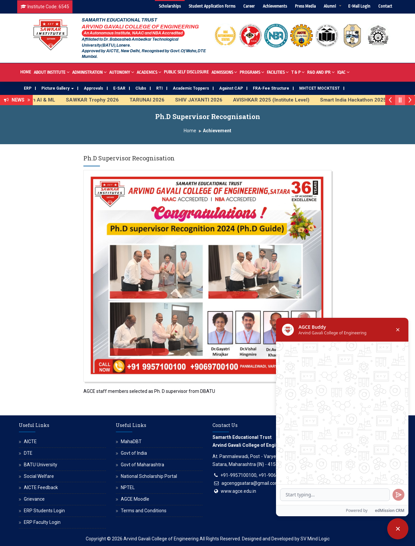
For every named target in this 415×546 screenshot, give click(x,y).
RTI (159, 88)
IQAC (343, 72)
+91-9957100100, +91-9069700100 (257, 475)
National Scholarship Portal (149, 476)
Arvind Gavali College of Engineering (161, 538)
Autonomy (121, 72)
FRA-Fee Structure (271, 88)
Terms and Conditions (143, 510)
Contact (385, 6)
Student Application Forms (212, 6)
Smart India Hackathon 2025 (358, 100)
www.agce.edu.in (238, 491)
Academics (149, 72)
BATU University (40, 464)
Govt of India (134, 453)
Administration (89, 72)
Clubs (140, 88)
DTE (28, 453)
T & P (297, 72)
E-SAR (119, 88)
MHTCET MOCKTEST (319, 88)
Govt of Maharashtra (142, 464)
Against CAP (231, 88)
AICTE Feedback (41, 487)
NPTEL (128, 487)
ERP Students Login (44, 510)
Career (249, 6)
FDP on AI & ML (42, 100)
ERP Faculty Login (42, 522)
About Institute (51, 72)
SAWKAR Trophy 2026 (97, 100)
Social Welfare (39, 476)
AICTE (30, 441)
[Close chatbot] (397, 528)
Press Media (305, 6)
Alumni (330, 6)
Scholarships (170, 6)
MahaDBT (131, 441)
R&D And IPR (321, 72)
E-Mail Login (359, 6)
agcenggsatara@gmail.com (250, 483)
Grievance (34, 499)
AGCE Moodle (135, 499)
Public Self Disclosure (186, 71)
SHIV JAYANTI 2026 (204, 100)
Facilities (278, 72)
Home (25, 71)
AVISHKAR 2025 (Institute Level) (276, 100)
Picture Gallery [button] (57, 88)
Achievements (275, 6)
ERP (27, 88)
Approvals (93, 88)
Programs (252, 72)
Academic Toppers (191, 88)
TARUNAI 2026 (152, 100)
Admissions (224, 72)
